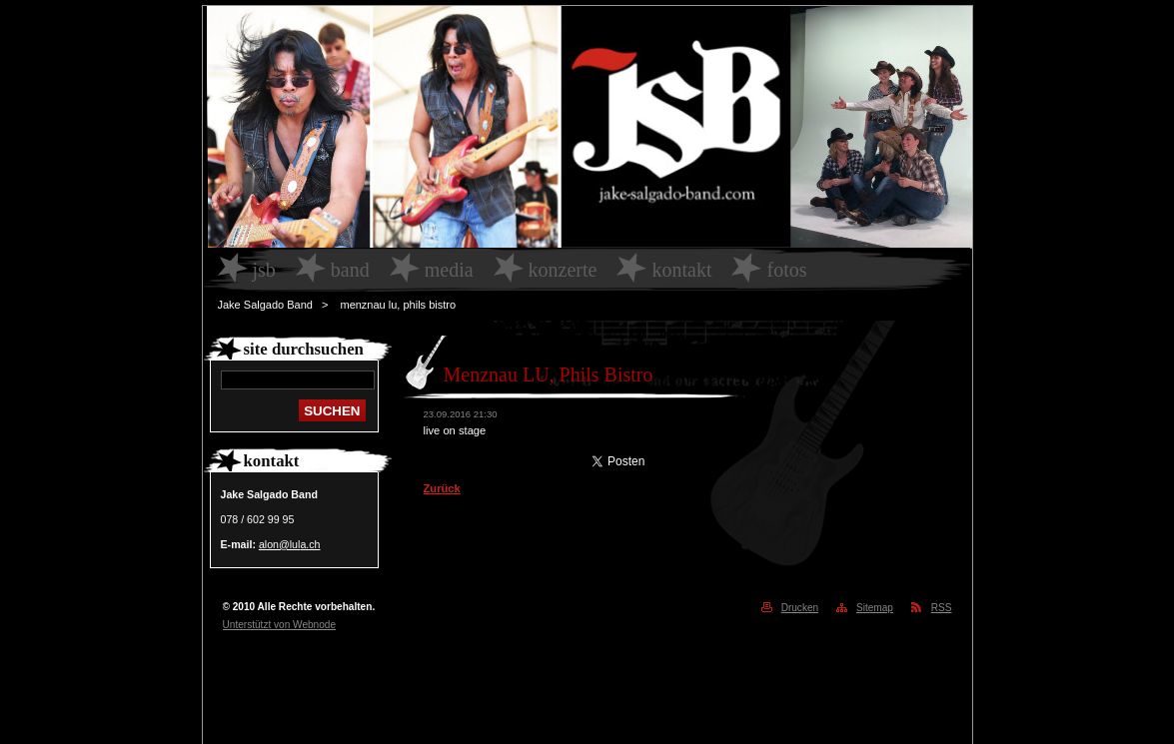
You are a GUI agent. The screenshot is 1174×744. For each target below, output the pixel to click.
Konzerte (563, 270)
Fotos (786, 270)
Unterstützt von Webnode (280, 624)
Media (449, 270)
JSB (264, 270)
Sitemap (874, 607)
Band (350, 270)
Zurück (442, 488)
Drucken (800, 607)
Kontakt (681, 270)
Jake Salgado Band (265, 305)
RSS (941, 607)
